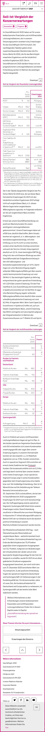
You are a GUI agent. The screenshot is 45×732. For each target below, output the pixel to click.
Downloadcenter (8, 689)
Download (34, 80)
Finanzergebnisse (9, 670)
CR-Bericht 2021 (8, 674)
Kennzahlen (8, 26)
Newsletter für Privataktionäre (13, 693)
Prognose (21, 26)
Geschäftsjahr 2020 (10, 663)
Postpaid (31, 465)
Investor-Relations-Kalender (12, 682)
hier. (7, 728)
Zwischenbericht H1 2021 (11, 667)
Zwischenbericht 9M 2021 (12, 678)
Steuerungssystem (22, 630)
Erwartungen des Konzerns (22, 639)
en (35, 3)
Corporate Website (9, 685)
